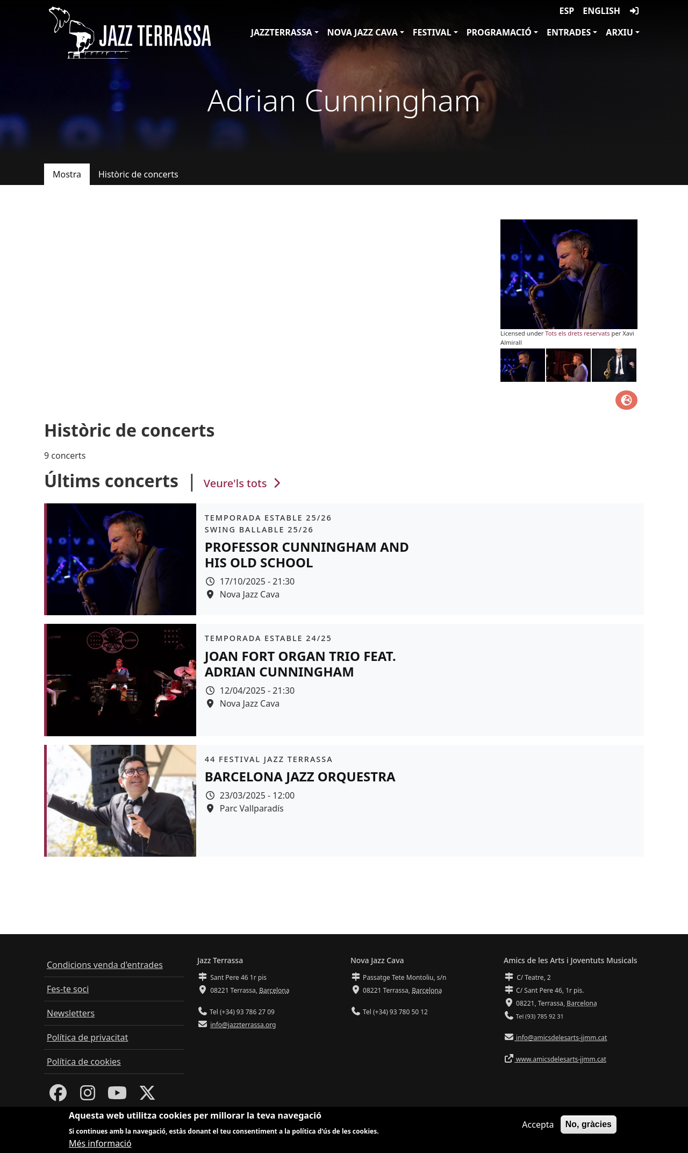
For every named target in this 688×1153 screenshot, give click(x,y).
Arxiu (619, 32)
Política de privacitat (87, 1037)
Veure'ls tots (243, 483)
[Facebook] (58, 1096)
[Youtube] (117, 1096)
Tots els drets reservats (577, 333)
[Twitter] (147, 1096)
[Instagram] (87, 1096)
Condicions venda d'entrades (105, 965)
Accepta (538, 1127)
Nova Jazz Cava (362, 32)
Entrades (569, 32)
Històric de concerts (138, 174)
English (601, 11)
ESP (567, 11)
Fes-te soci (68, 989)
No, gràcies (588, 1126)
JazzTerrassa (281, 32)
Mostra (67, 174)
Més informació (100, 1146)
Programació (499, 32)
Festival (432, 32)
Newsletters (71, 1013)
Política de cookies (84, 1061)
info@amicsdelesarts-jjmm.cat (560, 1037)
